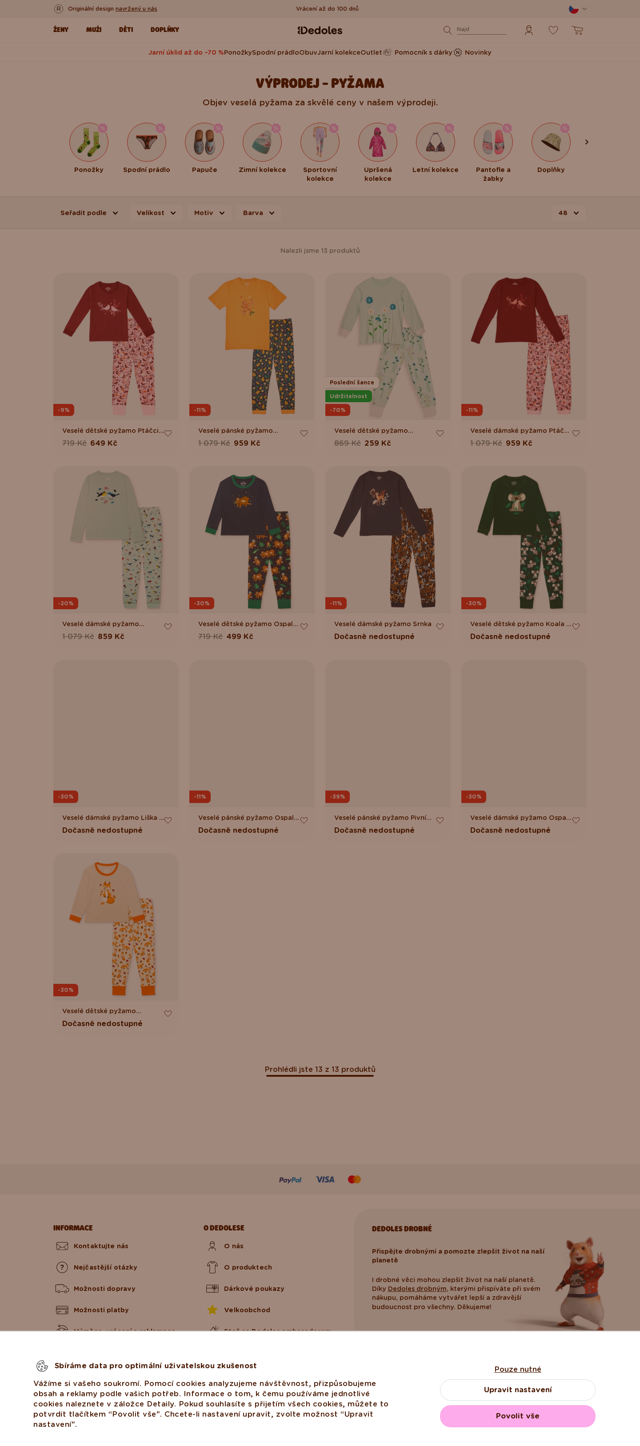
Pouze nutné (517, 1369)
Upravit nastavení (518, 1390)
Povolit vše (518, 1416)
